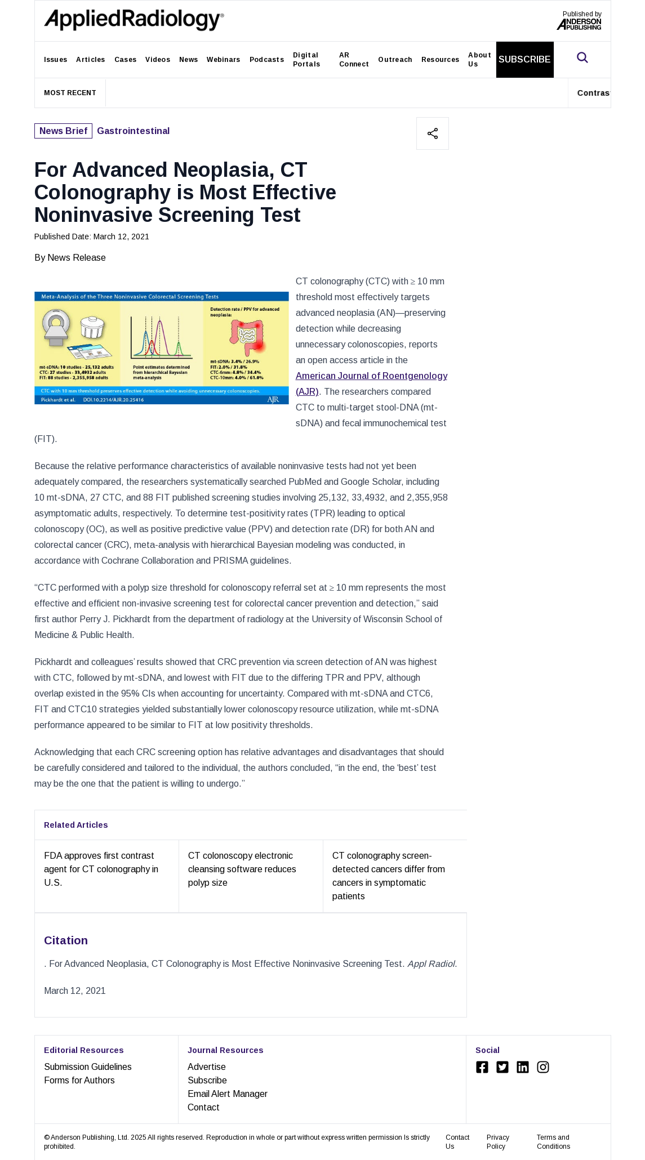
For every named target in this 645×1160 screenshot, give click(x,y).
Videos (157, 60)
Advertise (207, 1067)
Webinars (223, 60)
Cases (125, 60)
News (188, 60)
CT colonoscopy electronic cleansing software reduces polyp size (242, 869)
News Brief (63, 131)
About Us (479, 59)
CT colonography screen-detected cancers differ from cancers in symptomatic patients (388, 876)
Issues (56, 60)
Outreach (395, 60)
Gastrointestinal (133, 131)
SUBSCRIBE (525, 59)
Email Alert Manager (228, 1094)
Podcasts (267, 60)
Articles (90, 60)
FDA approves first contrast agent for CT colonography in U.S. (101, 869)
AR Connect (354, 59)
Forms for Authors (79, 1080)
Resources (440, 60)
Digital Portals (306, 59)
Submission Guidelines (88, 1067)
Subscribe (207, 1080)
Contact (204, 1107)
